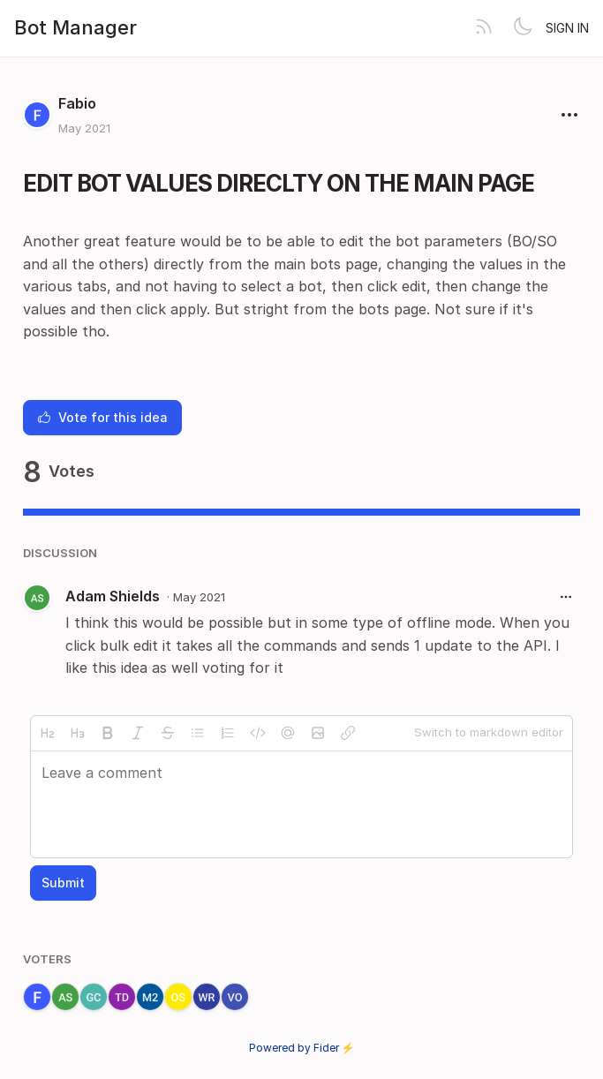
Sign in (567, 27)
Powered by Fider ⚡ (302, 1047)
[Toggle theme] (523, 28)
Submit (63, 882)
